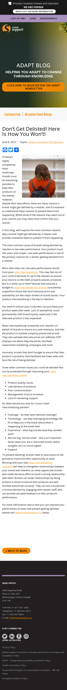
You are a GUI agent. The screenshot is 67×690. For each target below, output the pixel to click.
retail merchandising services (30, 287)
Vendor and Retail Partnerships (45, 142)
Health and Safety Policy (14, 665)
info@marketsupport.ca (20, 617)
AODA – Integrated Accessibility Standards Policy (26, 660)
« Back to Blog (16, 550)
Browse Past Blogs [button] (38, 114)
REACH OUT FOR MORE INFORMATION (34, 11)
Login (33, 18)
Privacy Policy (9, 647)
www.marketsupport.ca (28, 512)
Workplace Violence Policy (14, 678)
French (53, 18)
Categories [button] (12, 114)
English (44, 18)
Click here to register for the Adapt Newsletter (34, 87)
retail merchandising (26, 272)
